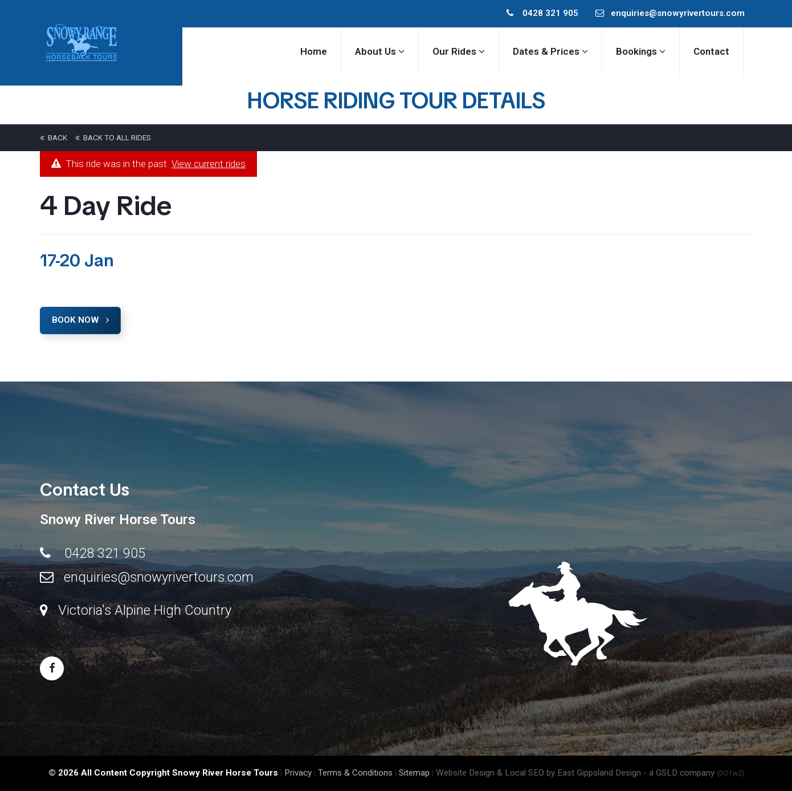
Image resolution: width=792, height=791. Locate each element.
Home (313, 51)
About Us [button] (380, 51)
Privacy (298, 773)
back (53, 137)
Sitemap (414, 773)
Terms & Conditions (355, 773)
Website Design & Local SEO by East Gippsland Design (538, 773)
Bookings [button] (641, 51)
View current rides (209, 163)
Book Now (80, 320)
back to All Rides (113, 137)
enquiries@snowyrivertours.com (670, 13)
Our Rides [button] (458, 51)
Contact (711, 51)
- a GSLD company (693, 773)
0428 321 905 (542, 13)
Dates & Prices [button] (550, 51)
